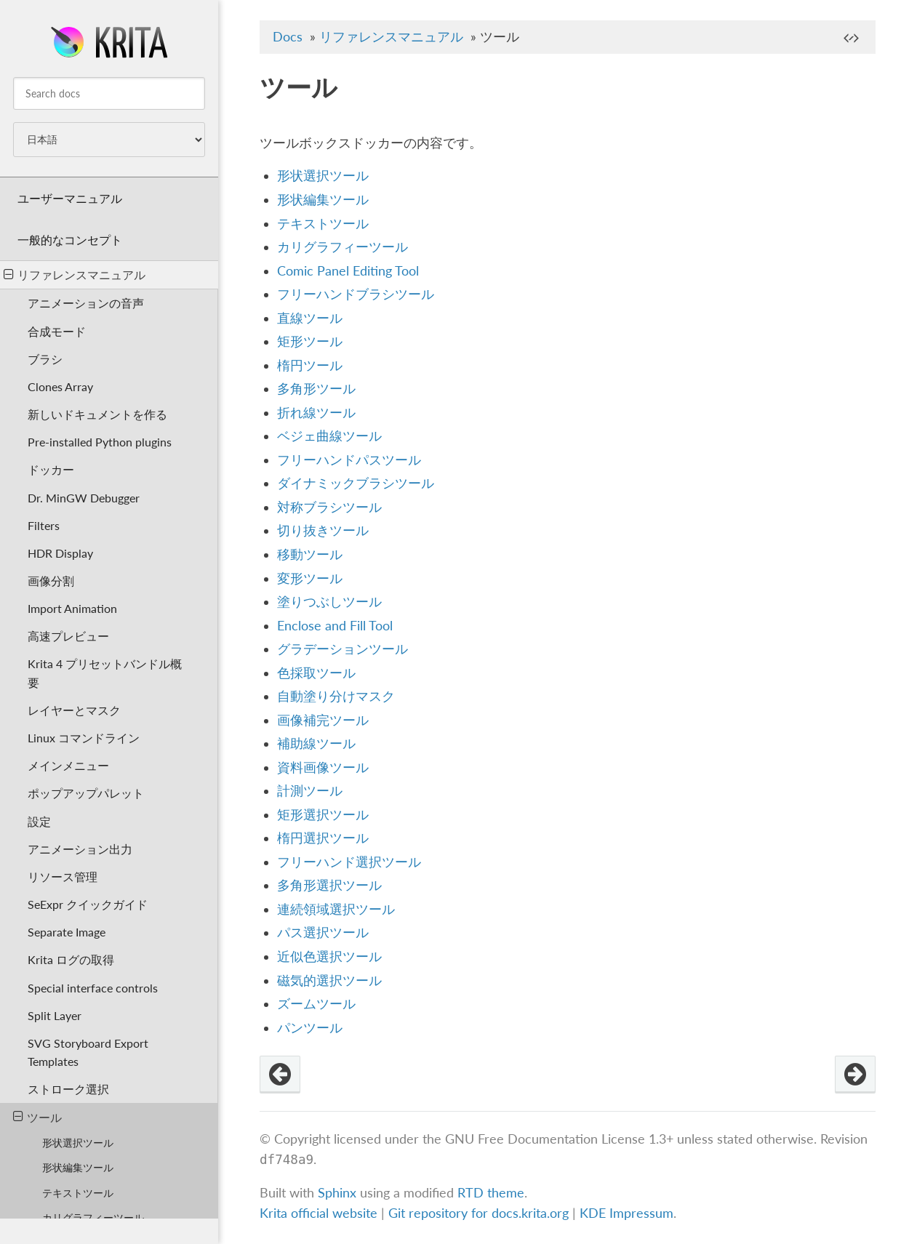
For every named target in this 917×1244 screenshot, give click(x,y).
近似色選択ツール (329, 956)
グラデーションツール (342, 649)
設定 (39, 821)
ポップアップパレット (86, 793)
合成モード (57, 331)
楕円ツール (310, 365)
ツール (37, 1117)
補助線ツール (316, 743)
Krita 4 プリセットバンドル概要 (105, 673)
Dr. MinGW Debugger (84, 498)
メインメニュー (68, 765)
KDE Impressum (626, 1213)
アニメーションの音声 (86, 303)
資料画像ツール (323, 767)
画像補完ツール (323, 720)
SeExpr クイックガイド (88, 904)
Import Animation (72, 608)
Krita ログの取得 (71, 959)
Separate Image (66, 932)
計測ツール (310, 790)
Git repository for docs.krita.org (480, 1213)
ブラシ (45, 359)
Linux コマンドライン (84, 738)
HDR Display (60, 553)
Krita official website (318, 1213)
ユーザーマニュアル (69, 198)
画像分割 (51, 580)
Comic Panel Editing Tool (348, 270)
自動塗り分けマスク (336, 696)
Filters (44, 525)
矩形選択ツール (323, 814)
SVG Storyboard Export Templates (88, 1052)
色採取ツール (316, 673)
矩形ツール (310, 341)
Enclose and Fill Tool (335, 625)
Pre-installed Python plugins (100, 442)
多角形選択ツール (329, 885)
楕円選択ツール (323, 838)
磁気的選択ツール (329, 980)
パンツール (310, 1027)
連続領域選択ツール (336, 909)
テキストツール (77, 1193)
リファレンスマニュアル (74, 274)
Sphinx (337, 1192)
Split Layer (54, 1015)
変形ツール (310, 578)
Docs (288, 36)
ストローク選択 (68, 1089)
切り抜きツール (323, 530)
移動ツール (310, 554)
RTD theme (490, 1192)
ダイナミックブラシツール (355, 483)
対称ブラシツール (329, 507)
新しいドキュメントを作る (97, 414)
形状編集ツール (77, 1167)
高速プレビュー (68, 636)
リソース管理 (62, 876)
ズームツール (316, 1003)
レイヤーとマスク (74, 710)
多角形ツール (316, 388)
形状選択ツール (77, 1142)
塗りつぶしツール (329, 601)
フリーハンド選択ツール (349, 862)
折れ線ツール (316, 412)
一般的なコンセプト (69, 239)
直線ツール (310, 318)
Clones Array (60, 386)
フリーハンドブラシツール (355, 294)
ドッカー (51, 469)
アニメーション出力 (80, 849)
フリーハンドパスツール (349, 459)
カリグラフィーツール (93, 1217)
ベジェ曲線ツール (329, 436)
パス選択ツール (323, 932)
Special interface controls (93, 988)
